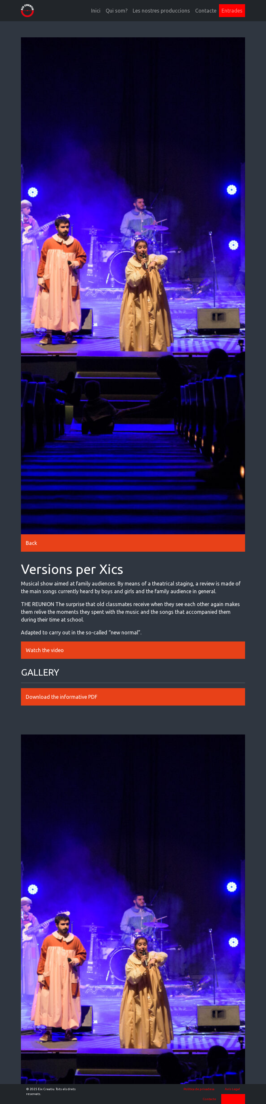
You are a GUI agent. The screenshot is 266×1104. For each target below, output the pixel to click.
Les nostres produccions (161, 11)
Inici (95, 11)
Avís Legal (232, 1089)
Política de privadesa (199, 1089)
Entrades (232, 11)
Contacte (205, 11)
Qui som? (117, 11)
